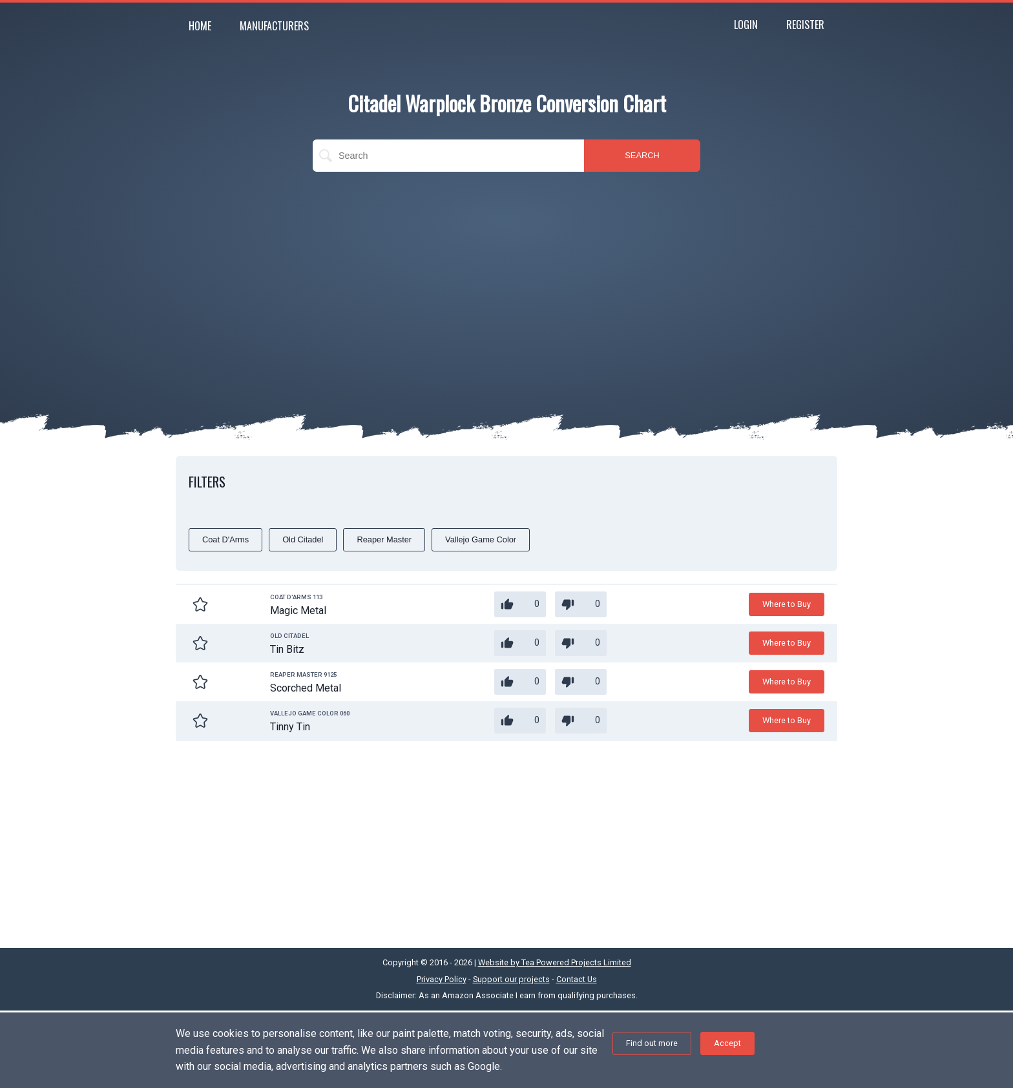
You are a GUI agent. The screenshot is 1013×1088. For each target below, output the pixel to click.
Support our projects (511, 979)
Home (200, 26)
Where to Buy (786, 604)
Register (805, 24)
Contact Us (576, 979)
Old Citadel (302, 539)
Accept (727, 1043)
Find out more (652, 1043)
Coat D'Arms (225, 539)
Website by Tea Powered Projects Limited (554, 962)
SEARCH (642, 155)
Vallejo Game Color (480, 539)
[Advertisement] (506, 275)
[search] (448, 155)
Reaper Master (384, 539)
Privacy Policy (441, 979)
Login (746, 24)
